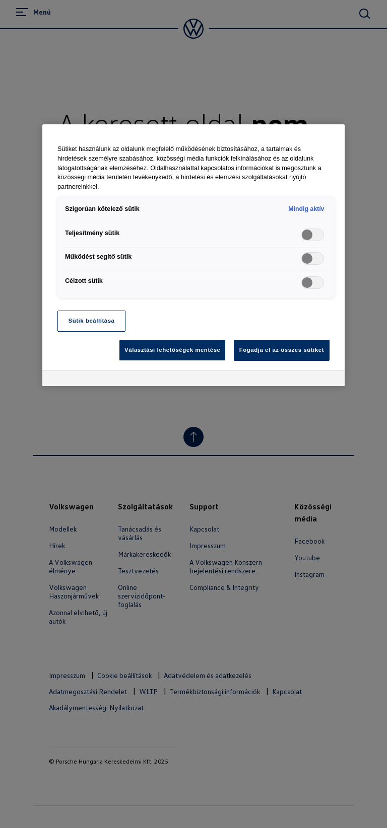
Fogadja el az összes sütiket (281, 350)
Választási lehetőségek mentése (172, 350)
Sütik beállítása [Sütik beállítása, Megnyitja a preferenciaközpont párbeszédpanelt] (92, 321)
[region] (193, 255)
